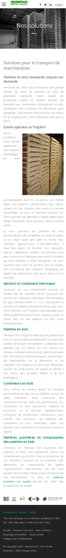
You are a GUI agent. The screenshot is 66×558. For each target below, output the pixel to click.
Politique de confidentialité (17, 538)
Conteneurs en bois (18, 383)
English (59, 5)
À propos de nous (23, 530)
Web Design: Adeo (26, 550)
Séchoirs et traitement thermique (29, 283)
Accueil (7, 530)
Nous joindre (37, 534)
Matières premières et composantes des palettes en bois (34, 439)
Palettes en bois (16, 329)
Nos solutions (43, 530)
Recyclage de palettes (15, 534)
